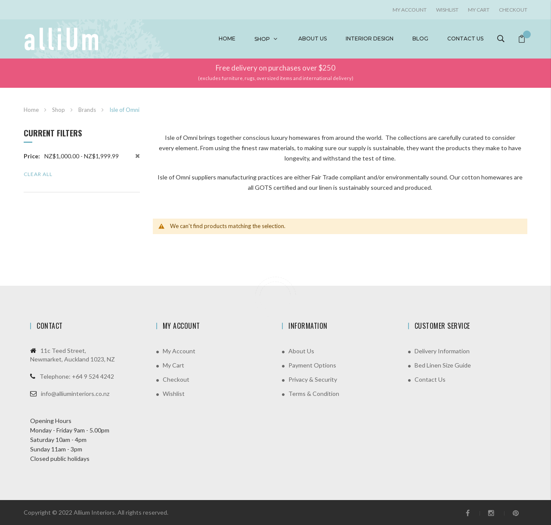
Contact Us (430, 379)
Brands (87, 109)
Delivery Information (442, 351)
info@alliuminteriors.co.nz (75, 393)
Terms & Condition (313, 393)
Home (227, 38)
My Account (179, 351)
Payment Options (312, 365)
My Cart (478, 9)
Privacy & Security (312, 379)
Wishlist (447, 9)
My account (410, 9)
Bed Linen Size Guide (443, 365)
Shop (262, 39)
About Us (301, 351)
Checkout (513, 9)
